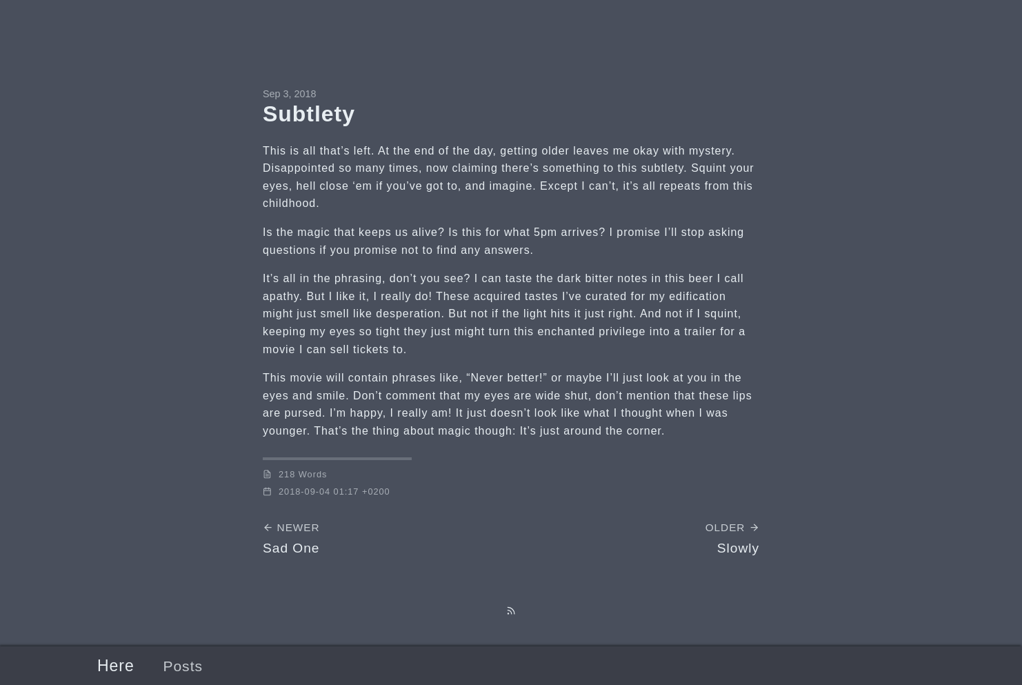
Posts (183, 666)
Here (115, 666)
